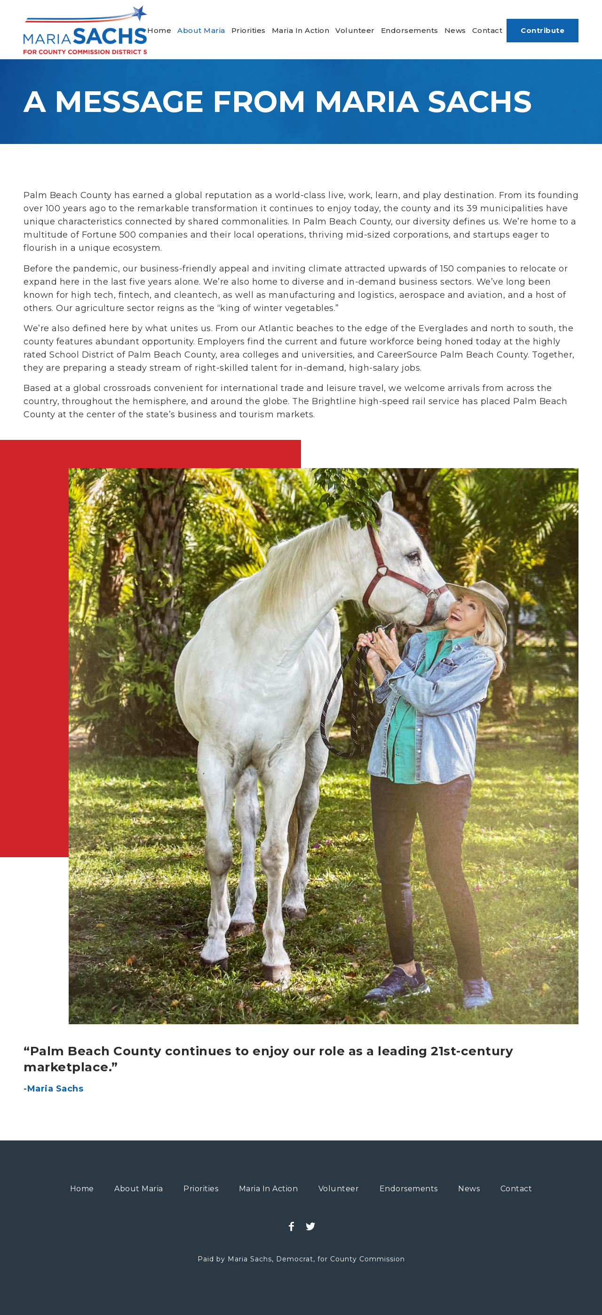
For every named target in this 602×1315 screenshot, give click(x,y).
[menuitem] (159, 30)
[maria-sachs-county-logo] (86, 29)
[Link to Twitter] (310, 1226)
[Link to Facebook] (291, 1226)
